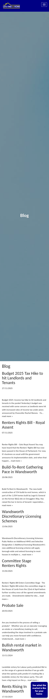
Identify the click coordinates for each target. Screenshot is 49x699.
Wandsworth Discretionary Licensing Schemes (21, 516)
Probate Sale (12, 605)
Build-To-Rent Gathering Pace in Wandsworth (22, 469)
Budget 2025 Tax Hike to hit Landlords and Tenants (22, 378)
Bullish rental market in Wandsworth (21, 647)
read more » (7, 416)
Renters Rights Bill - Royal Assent (23, 425)
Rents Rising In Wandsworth (14, 689)
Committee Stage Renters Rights (16, 563)
